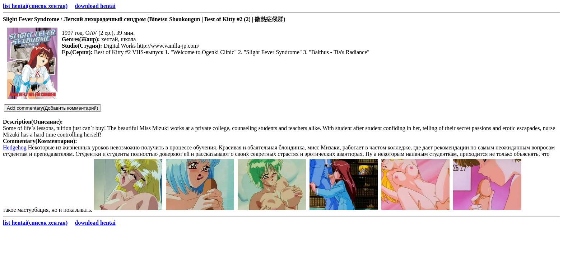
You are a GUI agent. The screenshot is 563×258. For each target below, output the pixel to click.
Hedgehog (15, 147)
